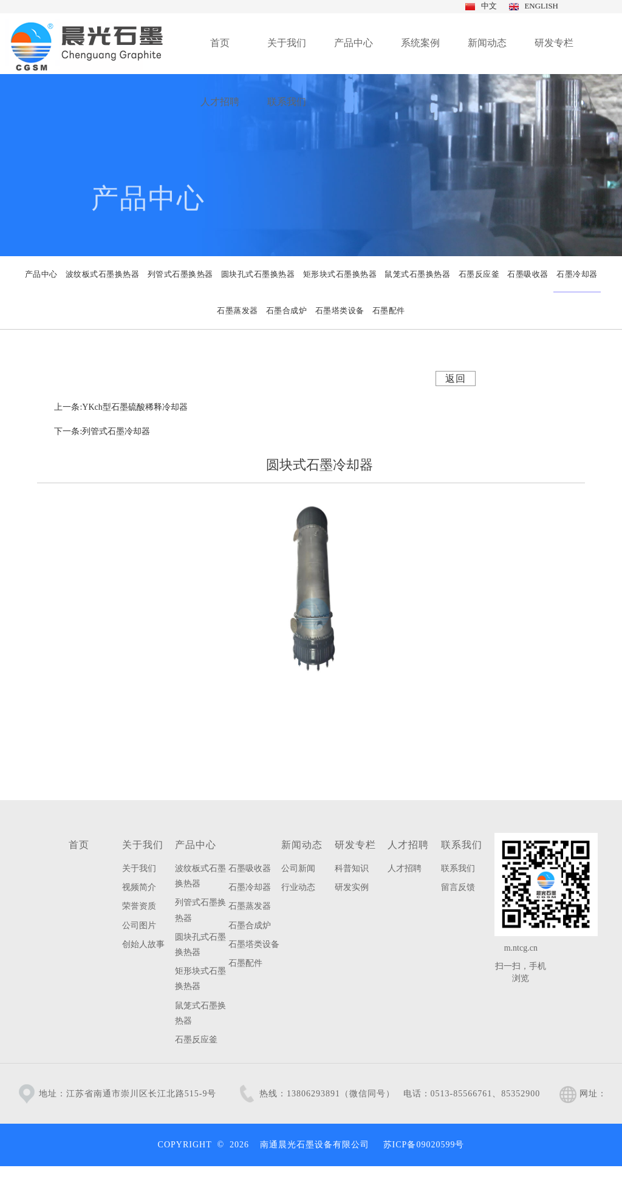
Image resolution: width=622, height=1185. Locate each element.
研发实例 (352, 887)
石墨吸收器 (249, 868)
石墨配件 (245, 963)
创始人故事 (143, 944)
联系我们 (461, 845)
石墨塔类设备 (253, 944)
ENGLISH (539, 5)
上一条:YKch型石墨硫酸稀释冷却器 (120, 407)
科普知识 (352, 868)
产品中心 (195, 845)
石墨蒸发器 (249, 906)
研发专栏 (355, 845)
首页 (79, 845)
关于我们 (142, 845)
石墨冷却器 (249, 887)
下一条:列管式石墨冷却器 (102, 431)
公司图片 (139, 925)
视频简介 (139, 887)
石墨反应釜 (196, 1039)
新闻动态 (302, 845)
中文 (487, 5)
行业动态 (298, 887)
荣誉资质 (139, 906)
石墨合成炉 (249, 925)
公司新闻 (298, 868)
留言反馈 (458, 887)
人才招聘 (408, 845)
